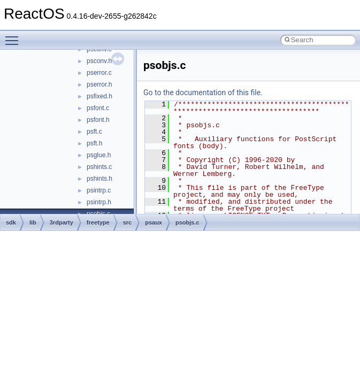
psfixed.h (99, 96)
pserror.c (99, 72)
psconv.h (99, 61)
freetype (98, 222)
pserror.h (99, 84)
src (127, 222)
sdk (11, 222)
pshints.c (99, 167)
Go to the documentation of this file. (203, 92)
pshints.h (99, 178)
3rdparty (61, 222)
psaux (153, 222)
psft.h (94, 143)
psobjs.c (187, 222)
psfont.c (98, 108)
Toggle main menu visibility (14, 35)
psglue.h (99, 155)
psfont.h (98, 120)
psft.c (94, 131)
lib (32, 222)
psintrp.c (99, 190)
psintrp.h (99, 202)
